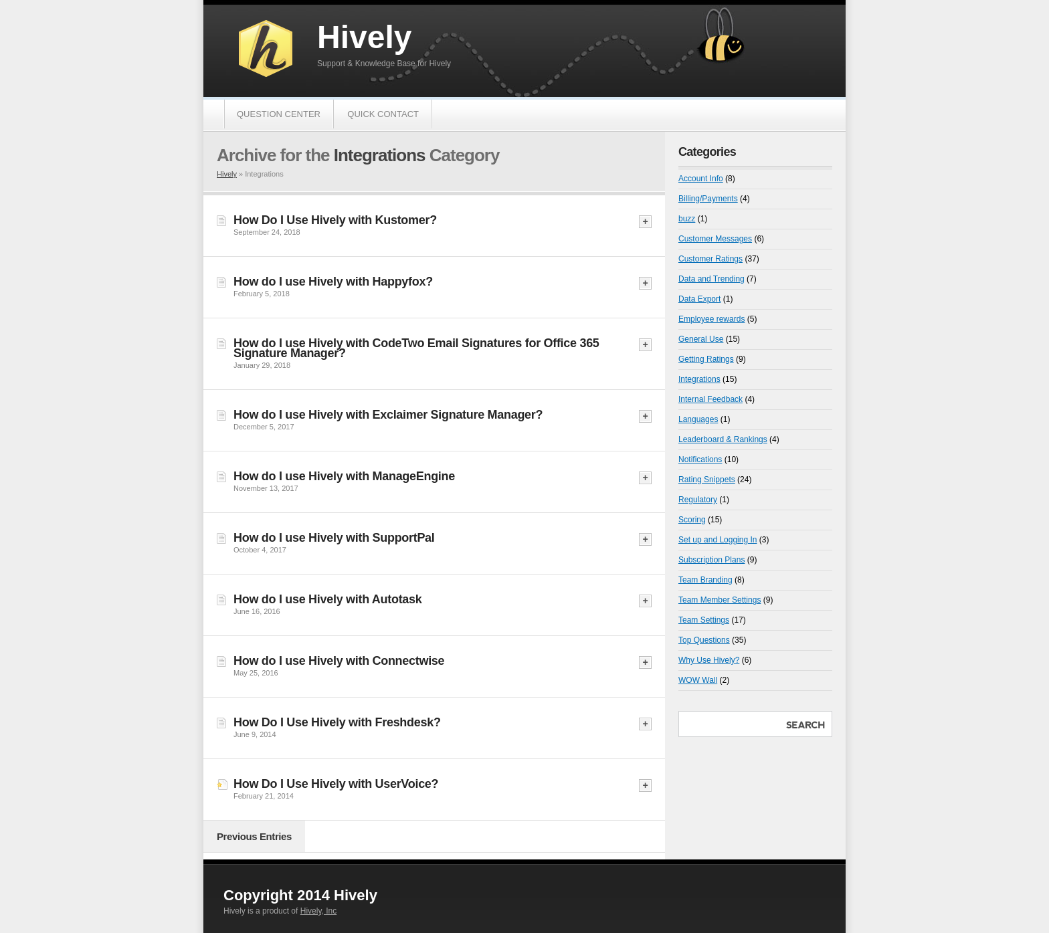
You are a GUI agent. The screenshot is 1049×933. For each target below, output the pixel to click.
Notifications (700, 459)
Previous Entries (254, 836)
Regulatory (697, 499)
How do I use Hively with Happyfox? (333, 281)
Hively (364, 37)
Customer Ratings (710, 259)
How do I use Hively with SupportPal (334, 537)
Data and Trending (711, 279)
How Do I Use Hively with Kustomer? (335, 220)
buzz (686, 218)
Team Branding (705, 580)
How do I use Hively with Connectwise (338, 660)
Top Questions (704, 640)
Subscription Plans (711, 559)
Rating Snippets (706, 479)
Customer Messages (715, 238)
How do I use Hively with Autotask (327, 599)
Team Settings (703, 620)
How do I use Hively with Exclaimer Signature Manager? (388, 414)
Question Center (278, 114)
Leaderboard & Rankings (722, 439)
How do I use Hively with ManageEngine (344, 476)
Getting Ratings (706, 359)
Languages (698, 419)
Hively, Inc (318, 911)
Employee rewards (711, 319)
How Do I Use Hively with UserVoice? (335, 784)
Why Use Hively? (708, 660)
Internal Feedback (710, 399)
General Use (700, 339)
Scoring (692, 519)
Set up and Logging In (717, 539)
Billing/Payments (708, 198)
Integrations (699, 379)
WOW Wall (697, 680)
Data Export (699, 299)
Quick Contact (383, 114)
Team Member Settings (719, 600)
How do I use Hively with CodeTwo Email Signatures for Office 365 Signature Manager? (416, 348)
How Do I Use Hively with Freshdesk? (337, 722)
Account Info (700, 178)
